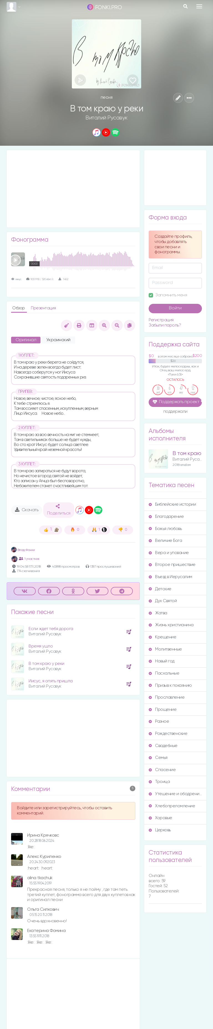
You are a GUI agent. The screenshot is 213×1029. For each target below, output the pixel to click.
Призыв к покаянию (170, 685)
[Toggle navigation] (199, 6)
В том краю (187, 453)
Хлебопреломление (172, 806)
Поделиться (58, 510)
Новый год (161, 661)
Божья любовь (165, 529)
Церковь (160, 830)
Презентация (43, 308)
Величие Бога (165, 541)
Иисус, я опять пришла (51, 681)
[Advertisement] (73, 189)
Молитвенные (165, 649)
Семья (158, 758)
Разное (159, 721)
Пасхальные (164, 673)
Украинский (58, 340)
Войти (175, 308)
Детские (160, 589)
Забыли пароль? (165, 325)
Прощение (162, 709)
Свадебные (163, 746)
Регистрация (161, 320)
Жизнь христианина (171, 625)
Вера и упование (169, 553)
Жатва (158, 613)
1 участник (29, 559)
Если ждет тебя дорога (51, 629)
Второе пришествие (172, 565)
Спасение (162, 770)
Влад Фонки (23, 550)
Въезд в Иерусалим (170, 577)
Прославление (166, 697)
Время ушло (41, 646)
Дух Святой (163, 601)
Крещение (162, 637)
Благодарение (166, 516)
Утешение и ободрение (175, 794)
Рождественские (168, 734)
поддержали (175, 411)
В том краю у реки (46, 664)
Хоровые (160, 818)
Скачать (27, 509)
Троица (159, 782)
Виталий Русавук (106, 118)
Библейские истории (172, 504)
